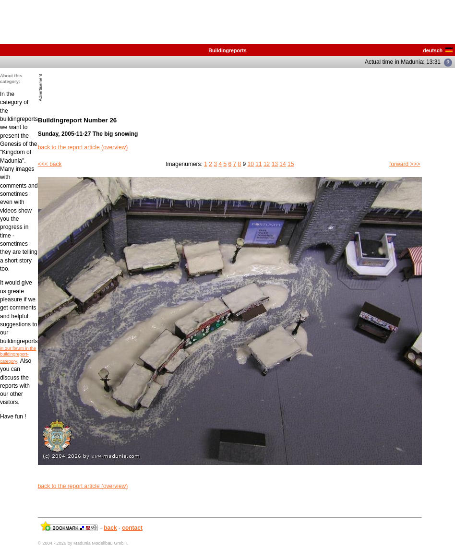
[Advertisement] (157, 87)
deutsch (438, 50)
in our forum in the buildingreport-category (18, 355)
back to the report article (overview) (83, 147)
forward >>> (404, 164)
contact (132, 527)
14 (282, 164)
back (110, 527)
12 (266, 164)
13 (275, 164)
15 (290, 164)
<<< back (50, 164)
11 (258, 164)
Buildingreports (227, 50)
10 (251, 164)
